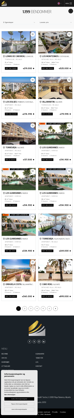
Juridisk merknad (43, 412)
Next (34, 42)
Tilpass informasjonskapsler (19, 404)
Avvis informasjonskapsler (19, 409)
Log (37, 362)
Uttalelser (6, 366)
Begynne (5, 354)
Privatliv (55, 412)
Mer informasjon (9, 395)
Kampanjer (5, 362)
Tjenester (39, 358)
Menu (69, 3)
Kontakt (39, 366)
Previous (3, 42)
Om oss (4, 358)
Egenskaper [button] (40, 354)
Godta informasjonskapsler (19, 399)
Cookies (63, 412)
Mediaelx (47, 414)
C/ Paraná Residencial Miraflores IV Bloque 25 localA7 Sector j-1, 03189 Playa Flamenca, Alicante (39, 397)
